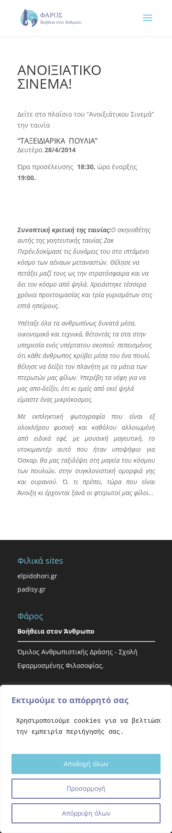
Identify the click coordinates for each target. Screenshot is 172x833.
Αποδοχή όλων (86, 763)
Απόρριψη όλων (86, 813)
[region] (86, 759)
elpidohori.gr (37, 575)
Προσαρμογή (86, 788)
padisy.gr (31, 589)
